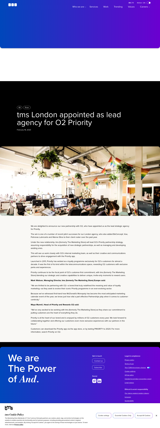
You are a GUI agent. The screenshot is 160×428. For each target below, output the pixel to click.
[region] (80, 415)
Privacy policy (18, 425)
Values (131, 6)
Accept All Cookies (143, 415)
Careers (144, 6)
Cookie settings (130, 371)
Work (105, 6)
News (27, 107)
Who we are (78, 6)
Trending (118, 6)
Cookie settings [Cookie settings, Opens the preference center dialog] (103, 415)
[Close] (156, 415)
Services (94, 6)
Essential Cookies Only (123, 415)
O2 (20, 107)
